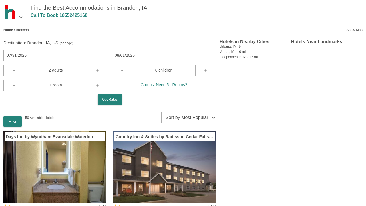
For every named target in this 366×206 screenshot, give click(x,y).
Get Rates (110, 100)
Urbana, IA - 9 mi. (233, 47)
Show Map (354, 30)
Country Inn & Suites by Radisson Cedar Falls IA (165, 136)
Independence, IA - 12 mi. (239, 57)
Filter (13, 122)
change (66, 43)
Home (8, 30)
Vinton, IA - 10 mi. (233, 52)
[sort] (188, 117)
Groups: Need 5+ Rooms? (163, 84)
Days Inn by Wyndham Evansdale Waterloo (49, 136)
